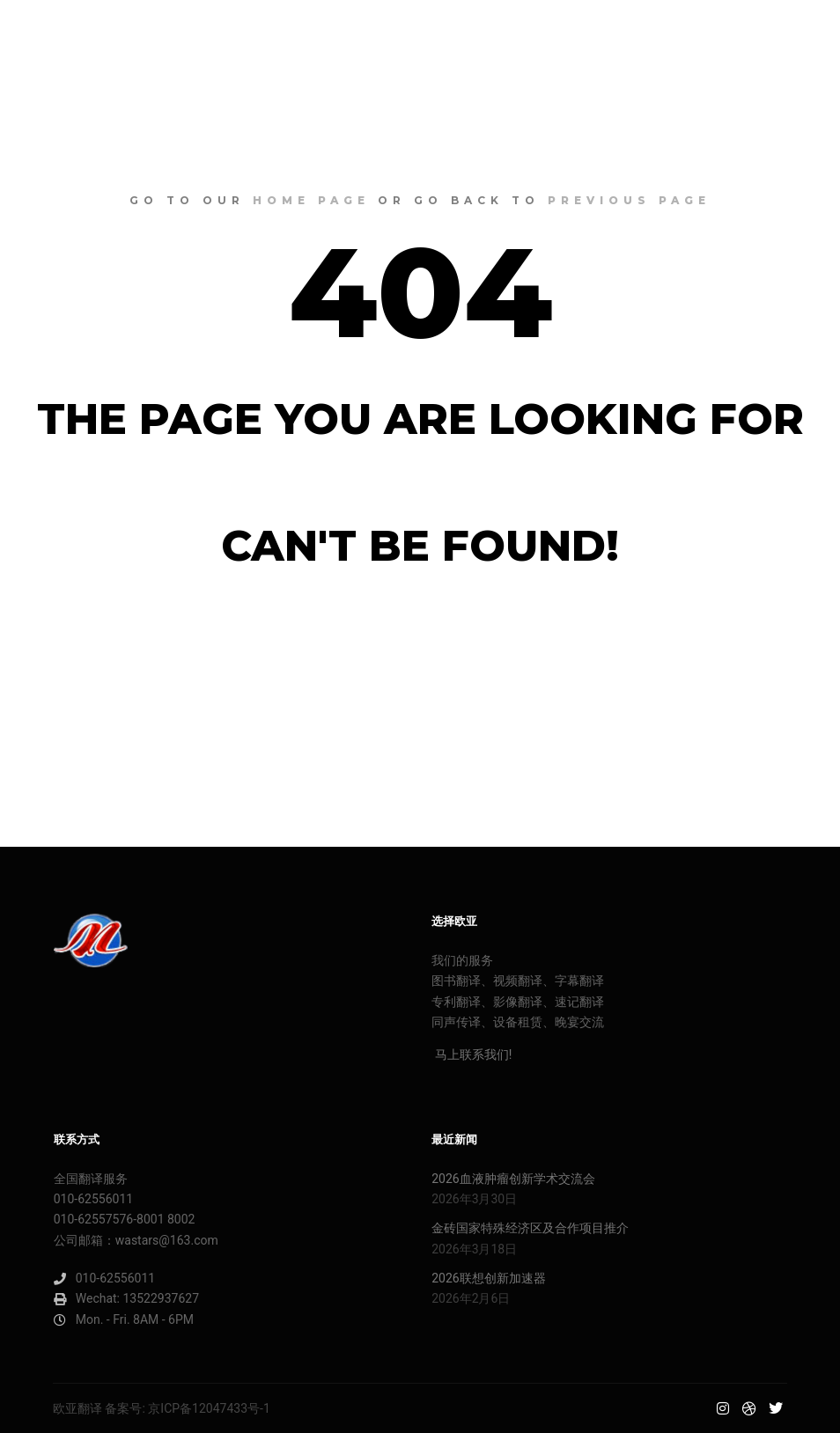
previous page (629, 200)
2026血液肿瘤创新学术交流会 (512, 1179)
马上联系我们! (471, 1054)
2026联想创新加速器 (488, 1278)
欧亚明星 (79, 31)
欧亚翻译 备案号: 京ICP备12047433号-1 (161, 1408)
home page (311, 200)
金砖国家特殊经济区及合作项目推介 (530, 1228)
